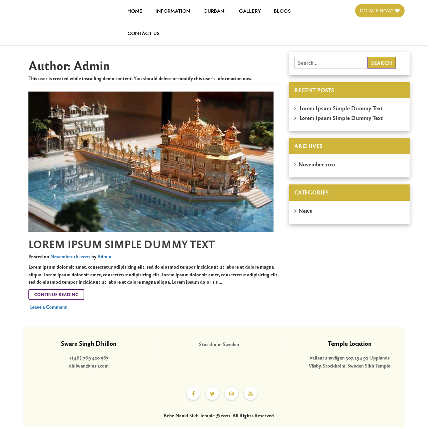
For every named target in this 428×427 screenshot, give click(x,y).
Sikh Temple (377, 366)
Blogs (282, 11)
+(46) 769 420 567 (88, 357)
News (305, 210)
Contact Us (143, 33)
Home (134, 11)
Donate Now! (380, 10)
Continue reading (59, 293)
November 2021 (317, 164)
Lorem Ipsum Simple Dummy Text (121, 244)
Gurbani (214, 11)
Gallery (250, 11)
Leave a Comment (48, 307)
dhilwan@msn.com (89, 366)
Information (172, 11)
